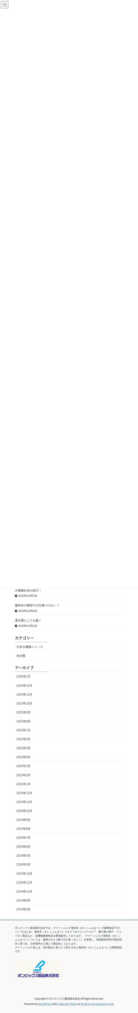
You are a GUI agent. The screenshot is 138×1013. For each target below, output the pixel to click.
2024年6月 (23, 846)
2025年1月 (23, 784)
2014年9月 (23, 900)
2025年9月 (23, 712)
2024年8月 (23, 828)
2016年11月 (24, 882)
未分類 (20, 655)
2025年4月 (23, 757)
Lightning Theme (68, 1004)
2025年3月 (23, 766)
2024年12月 (24, 793)
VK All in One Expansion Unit (97, 1004)
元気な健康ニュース (29, 647)
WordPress (45, 1004)
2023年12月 (24, 873)
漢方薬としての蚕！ (28, 620)
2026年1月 (23, 676)
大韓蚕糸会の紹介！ (28, 590)
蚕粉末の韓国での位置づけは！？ (37, 605)
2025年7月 (23, 730)
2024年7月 (23, 837)
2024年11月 (24, 802)
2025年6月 (23, 739)
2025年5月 (23, 748)
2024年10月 (24, 811)
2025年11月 (24, 694)
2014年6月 (23, 909)
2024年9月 (23, 820)
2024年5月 (23, 855)
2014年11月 (24, 891)
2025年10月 (24, 703)
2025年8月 (23, 721)
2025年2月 (23, 775)
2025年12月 (24, 685)
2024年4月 (23, 864)
